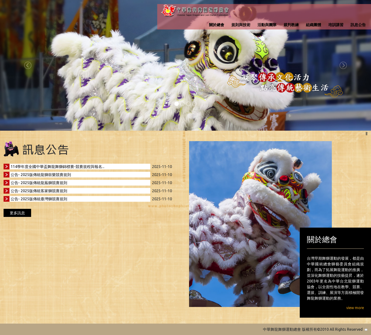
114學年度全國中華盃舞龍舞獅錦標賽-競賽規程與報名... (57, 166)
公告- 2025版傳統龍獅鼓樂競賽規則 (41, 174)
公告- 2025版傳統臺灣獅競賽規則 (39, 199)
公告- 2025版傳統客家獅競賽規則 (39, 191)
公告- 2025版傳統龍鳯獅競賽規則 (39, 183)
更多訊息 (17, 213)
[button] (28, 65)
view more (355, 308)
